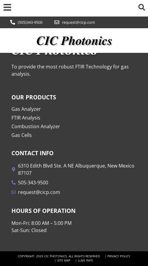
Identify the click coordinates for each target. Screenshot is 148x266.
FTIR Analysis (25, 118)
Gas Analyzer (26, 109)
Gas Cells (21, 135)
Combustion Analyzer (35, 126)
